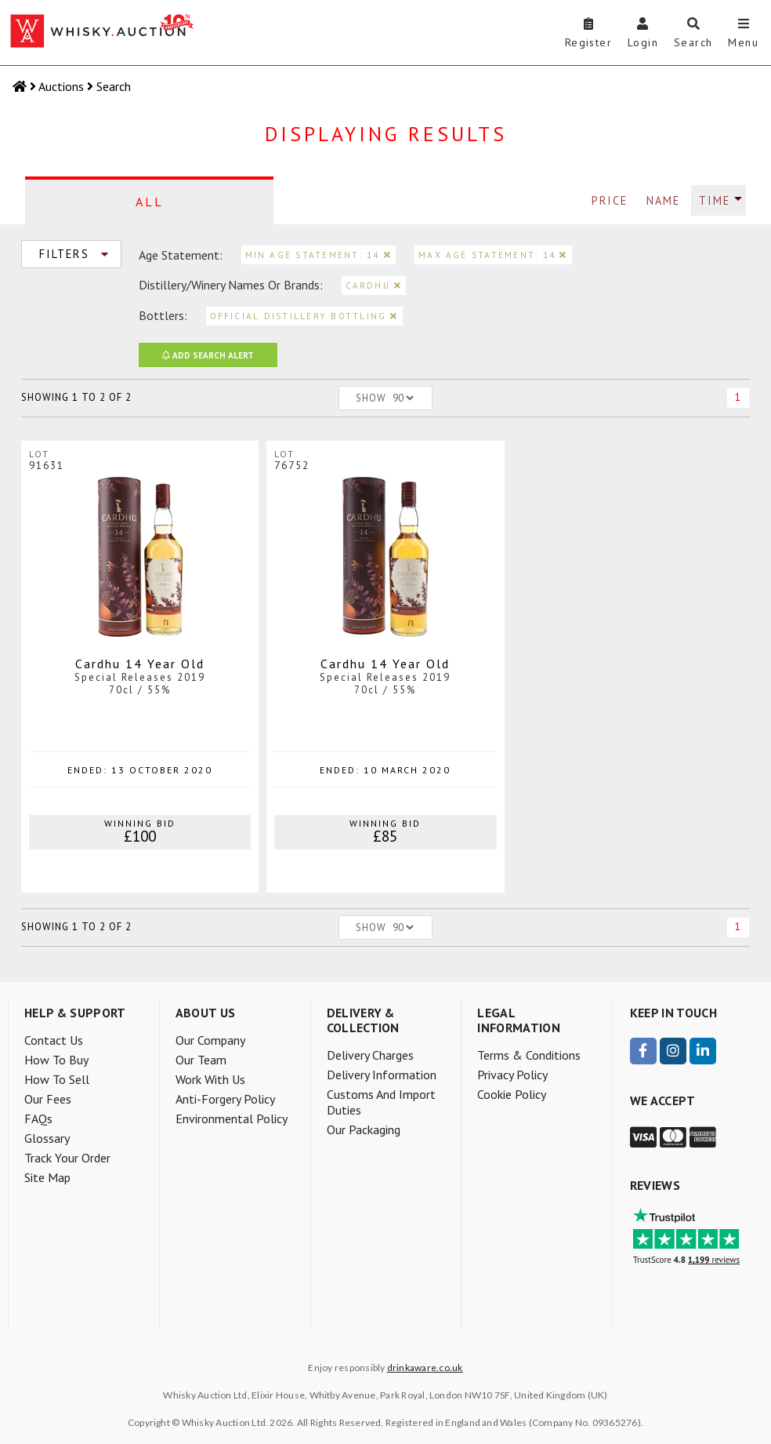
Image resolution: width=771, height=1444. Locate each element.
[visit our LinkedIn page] (703, 1051)
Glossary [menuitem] (47, 1138)
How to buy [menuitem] (56, 1060)
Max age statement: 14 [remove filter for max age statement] (493, 254)
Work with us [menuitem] (210, 1079)
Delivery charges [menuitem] (370, 1055)
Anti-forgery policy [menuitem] (225, 1099)
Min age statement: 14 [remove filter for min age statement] (319, 254)
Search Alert (208, 355)
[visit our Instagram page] (673, 1051)
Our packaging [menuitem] (363, 1129)
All (150, 201)
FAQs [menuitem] (38, 1118)
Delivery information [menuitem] (381, 1074)
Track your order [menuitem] (67, 1158)
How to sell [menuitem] (56, 1079)
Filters (78, 253)
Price (610, 200)
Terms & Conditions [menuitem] (529, 1055)
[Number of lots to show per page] (402, 398)
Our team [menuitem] (201, 1060)
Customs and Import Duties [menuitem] (381, 1102)
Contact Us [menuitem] (53, 1040)
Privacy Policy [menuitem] (512, 1074)
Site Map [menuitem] (47, 1177)
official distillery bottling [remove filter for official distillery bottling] (304, 316)
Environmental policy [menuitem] (232, 1118)
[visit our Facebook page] (643, 1051)
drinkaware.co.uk (425, 1367)
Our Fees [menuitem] (47, 1099)
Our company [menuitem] (210, 1040)
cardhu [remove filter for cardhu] (374, 285)
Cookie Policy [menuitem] (511, 1094)
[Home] (21, 86)
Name (663, 200)
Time (714, 200)
